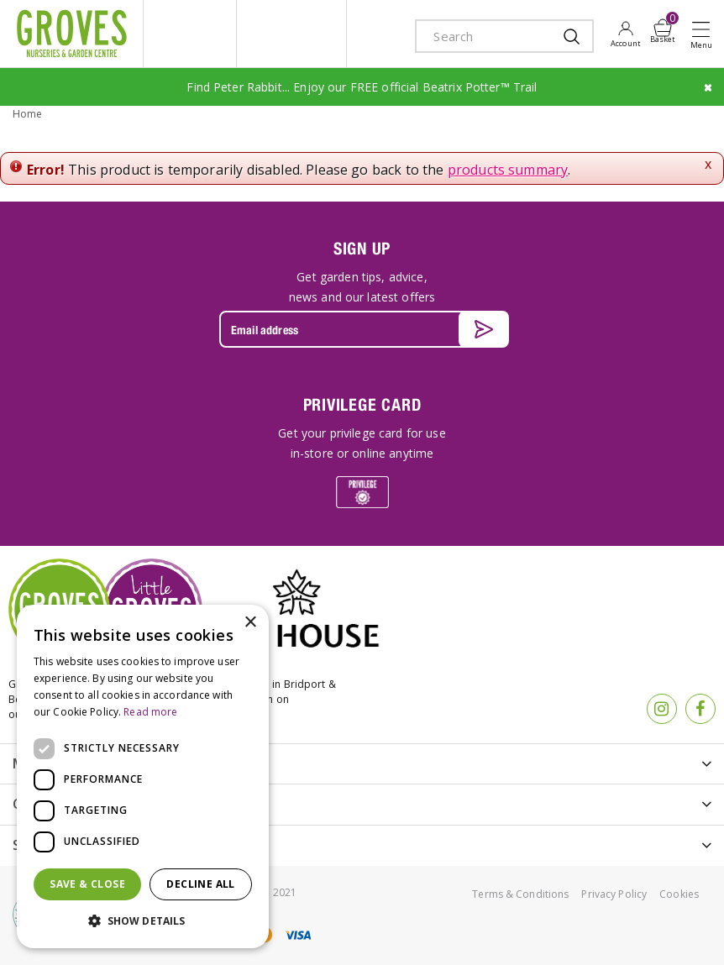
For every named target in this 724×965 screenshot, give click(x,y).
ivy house (291, 34)
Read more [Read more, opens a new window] (150, 712)
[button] (143, 921)
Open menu (704, 34)
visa (297, 933)
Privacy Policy (614, 892)
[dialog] (143, 776)
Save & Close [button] (87, 884)
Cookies (679, 892)
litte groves (189, 34)
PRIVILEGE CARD (362, 402)
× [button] (250, 622)
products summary (508, 168)
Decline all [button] (200, 884)
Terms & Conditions (520, 892)
